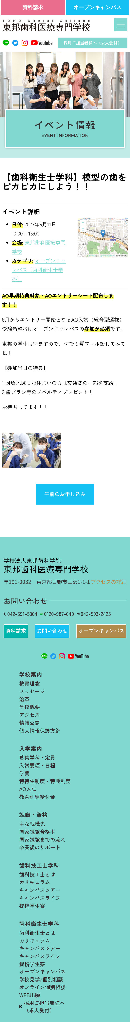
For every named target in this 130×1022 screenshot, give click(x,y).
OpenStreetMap (107, 255)
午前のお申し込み (64, 494)
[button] (16, 631)
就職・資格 (33, 815)
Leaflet (92, 255)
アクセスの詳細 (108, 581)
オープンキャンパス (97, 7)
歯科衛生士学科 (39, 923)
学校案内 (30, 674)
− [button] (83, 229)
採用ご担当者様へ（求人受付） (93, 43)
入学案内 (30, 748)
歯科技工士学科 (39, 865)
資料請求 (33, 7)
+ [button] (83, 223)
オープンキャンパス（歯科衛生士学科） (39, 270)
